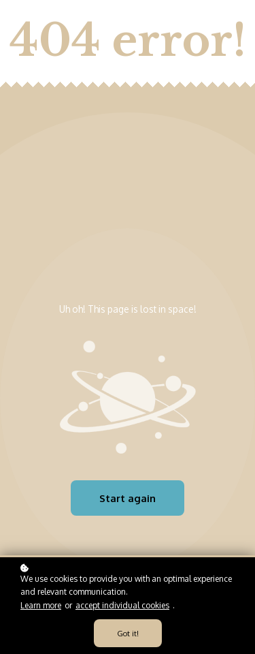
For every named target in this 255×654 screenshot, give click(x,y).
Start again (127, 498)
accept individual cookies (122, 605)
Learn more (40, 605)
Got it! (128, 633)
